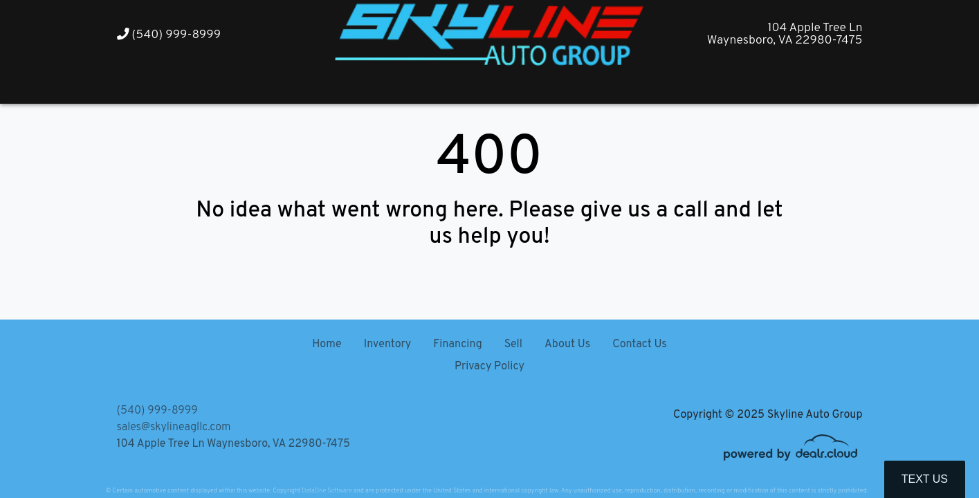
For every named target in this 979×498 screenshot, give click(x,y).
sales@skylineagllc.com (174, 427)
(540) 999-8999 (169, 35)
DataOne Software (326, 491)
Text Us (925, 479)
